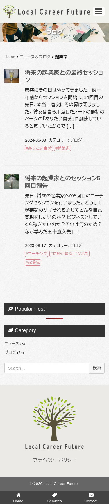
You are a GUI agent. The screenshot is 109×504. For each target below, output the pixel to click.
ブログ (76, 140)
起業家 (64, 148)
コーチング (37, 253)
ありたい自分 (40, 148)
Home (9, 57)
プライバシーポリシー (54, 460)
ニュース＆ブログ (35, 57)
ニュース (11, 343)
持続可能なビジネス (71, 253)
